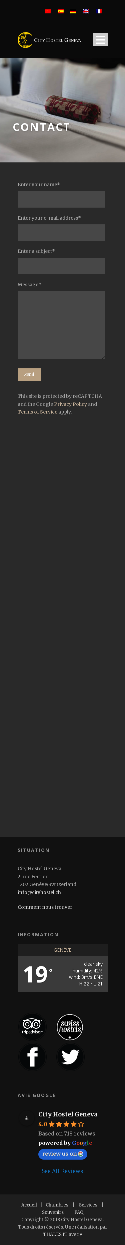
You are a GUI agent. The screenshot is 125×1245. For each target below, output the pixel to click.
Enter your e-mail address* (63, 228)
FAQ (78, 1212)
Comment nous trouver (45, 907)
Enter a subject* (63, 261)
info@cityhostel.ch (39, 892)
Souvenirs (53, 1212)
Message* (63, 322)
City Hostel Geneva (67, 1114)
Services (88, 1205)
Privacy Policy (70, 404)
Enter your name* (63, 194)
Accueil (29, 1205)
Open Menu (100, 39)
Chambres (57, 1205)
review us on (62, 1153)
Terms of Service (37, 412)
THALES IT (55, 1234)
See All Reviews (62, 1171)
